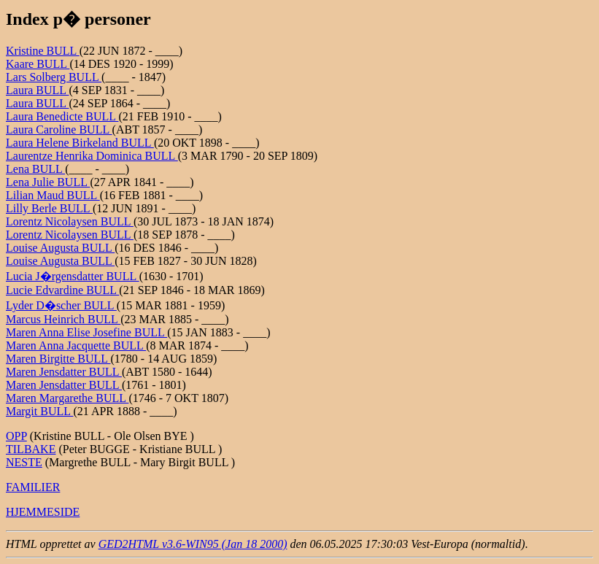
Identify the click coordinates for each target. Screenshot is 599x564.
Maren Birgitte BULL (58, 358)
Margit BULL (39, 411)
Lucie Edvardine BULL (62, 290)
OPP (16, 436)
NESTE (24, 462)
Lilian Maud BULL (53, 195)
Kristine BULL (43, 51)
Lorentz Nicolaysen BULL (70, 221)
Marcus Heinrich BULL (63, 319)
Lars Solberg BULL (53, 77)
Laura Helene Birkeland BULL (80, 142)
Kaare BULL (37, 64)
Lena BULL (35, 169)
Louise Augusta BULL (60, 248)
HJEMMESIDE (43, 512)
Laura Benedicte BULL (62, 116)
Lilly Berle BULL (49, 208)
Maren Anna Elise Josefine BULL (86, 332)
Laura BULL (37, 90)
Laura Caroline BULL (59, 129)
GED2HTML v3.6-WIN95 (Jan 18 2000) (192, 544)
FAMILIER (33, 487)
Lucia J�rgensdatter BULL (72, 276)
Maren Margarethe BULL (67, 398)
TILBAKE (30, 449)
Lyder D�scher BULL (61, 305)
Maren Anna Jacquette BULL (76, 345)
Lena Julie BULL (48, 182)
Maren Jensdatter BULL (64, 372)
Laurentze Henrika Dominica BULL (92, 156)
